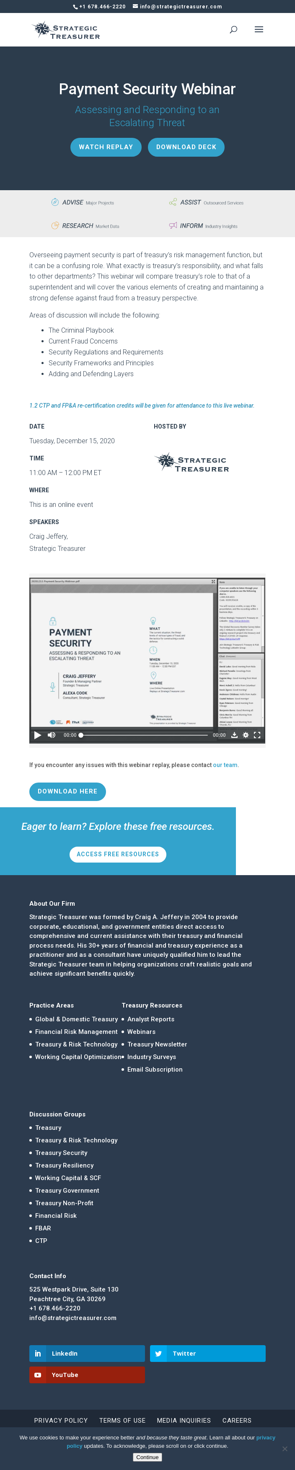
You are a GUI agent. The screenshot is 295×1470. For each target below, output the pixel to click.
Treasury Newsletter (157, 1044)
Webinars (141, 1032)
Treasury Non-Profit (64, 1203)
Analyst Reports (150, 1019)
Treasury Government (67, 1190)
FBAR (43, 1228)
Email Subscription (155, 1069)
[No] (284, 1448)
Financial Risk (56, 1215)
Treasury (48, 1128)
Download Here (68, 791)
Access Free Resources (118, 854)
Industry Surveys (151, 1057)
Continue (147, 1457)
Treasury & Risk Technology (76, 1044)
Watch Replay (106, 147)
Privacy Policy (61, 1420)
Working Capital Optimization (78, 1057)
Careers (237, 1420)
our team (225, 765)
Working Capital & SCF (68, 1178)
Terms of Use (122, 1420)
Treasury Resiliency (64, 1165)
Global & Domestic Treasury (76, 1019)
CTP (41, 1241)
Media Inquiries (184, 1420)
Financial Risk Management (76, 1032)
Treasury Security (61, 1153)
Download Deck (186, 147)
